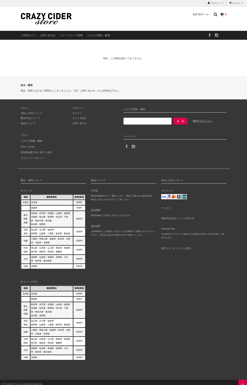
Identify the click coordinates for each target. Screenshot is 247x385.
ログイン (236, 2)
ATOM (30, 145)
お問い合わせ (48, 35)
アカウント (215, 2)
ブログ (24, 135)
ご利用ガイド (28, 35)
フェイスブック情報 (71, 35)
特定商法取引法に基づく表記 (36, 150)
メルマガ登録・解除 (98, 35)
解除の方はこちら (202, 121)
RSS (23, 145)
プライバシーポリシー (33, 155)
